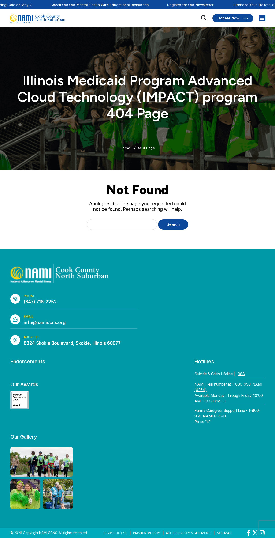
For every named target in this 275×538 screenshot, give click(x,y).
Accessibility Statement (188, 533)
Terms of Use (115, 533)
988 (241, 373)
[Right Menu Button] (262, 18)
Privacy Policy (146, 533)
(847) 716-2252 (40, 302)
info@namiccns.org (45, 322)
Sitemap (224, 533)
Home (125, 148)
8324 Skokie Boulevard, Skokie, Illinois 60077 (72, 343)
